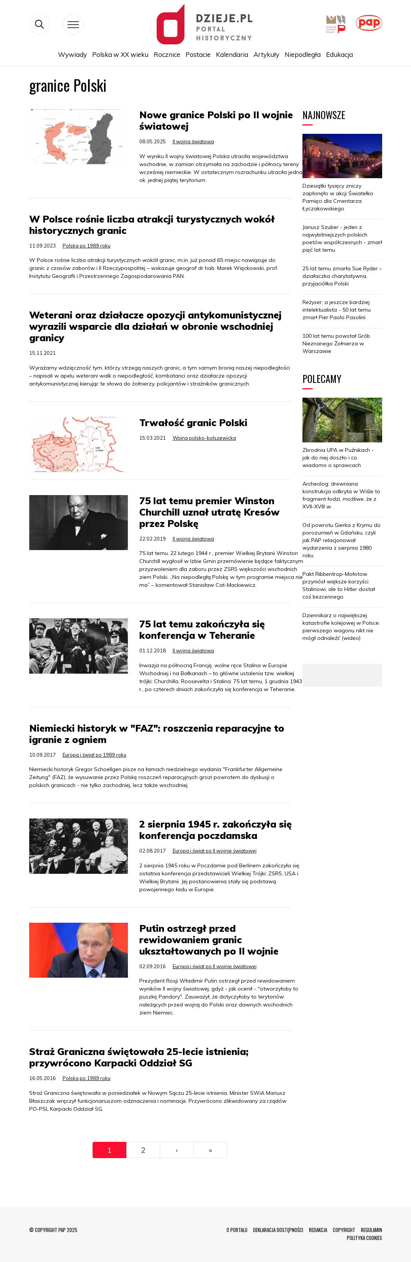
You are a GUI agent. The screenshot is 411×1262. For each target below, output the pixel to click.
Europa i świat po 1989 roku (94, 755)
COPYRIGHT (344, 1230)
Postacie (198, 54)
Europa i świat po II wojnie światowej (215, 851)
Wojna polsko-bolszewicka (204, 438)
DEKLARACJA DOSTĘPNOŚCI (278, 1230)
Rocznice (167, 54)
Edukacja (339, 54)
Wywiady (72, 54)
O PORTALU (237, 1230)
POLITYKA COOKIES (364, 1238)
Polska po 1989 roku (86, 246)
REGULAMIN (371, 1230)
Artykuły (266, 54)
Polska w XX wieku (120, 54)
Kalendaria (232, 54)
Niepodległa (303, 54)
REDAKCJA (318, 1230)
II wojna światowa (193, 141)
